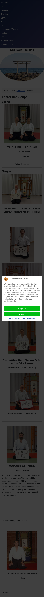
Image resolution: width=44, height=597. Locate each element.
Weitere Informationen (17, 319)
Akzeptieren (22, 309)
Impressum (31, 319)
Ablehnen (22, 314)
